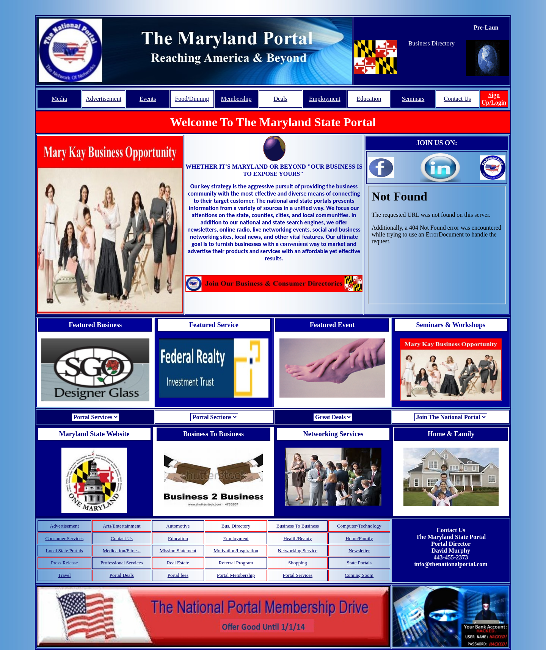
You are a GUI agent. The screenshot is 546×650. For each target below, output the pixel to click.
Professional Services (121, 562)
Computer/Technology (359, 526)
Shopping (297, 562)
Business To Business (297, 526)
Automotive (178, 526)
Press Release (64, 562)
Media (59, 99)
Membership (236, 99)
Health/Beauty (297, 538)
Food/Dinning (192, 99)
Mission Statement (178, 550)
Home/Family (359, 538)
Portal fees (178, 575)
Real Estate (178, 562)
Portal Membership (236, 575)
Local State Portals (64, 550)
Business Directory (431, 43)
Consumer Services (64, 538)
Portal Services (297, 575)
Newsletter (359, 550)
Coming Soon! (359, 575)
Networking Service (297, 550)
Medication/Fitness (122, 550)
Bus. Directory (236, 526)
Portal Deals (122, 575)
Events (148, 99)
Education (368, 99)
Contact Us (457, 99)
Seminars (413, 99)
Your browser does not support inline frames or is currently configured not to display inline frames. (437, 245)
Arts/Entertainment (122, 526)
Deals (280, 99)
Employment (324, 99)
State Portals (359, 562)
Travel (64, 575)
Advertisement (103, 99)
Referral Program (236, 562)
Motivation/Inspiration (235, 550)
